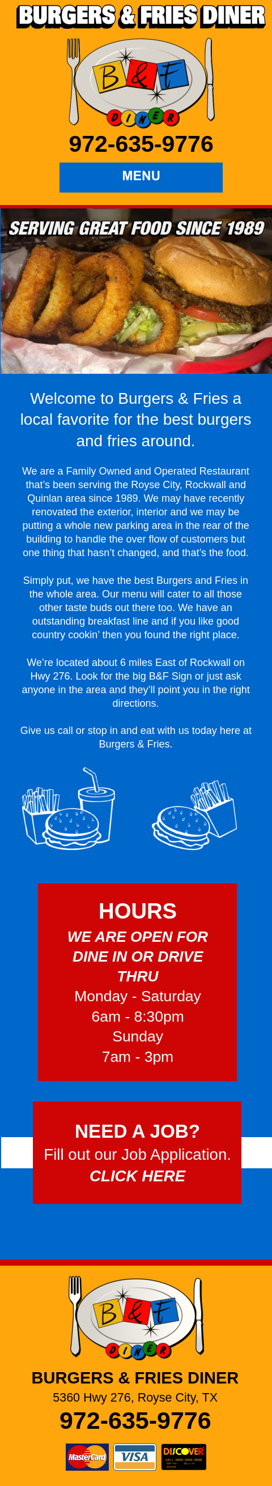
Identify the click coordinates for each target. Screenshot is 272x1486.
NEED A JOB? (137, 1131)
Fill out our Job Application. (137, 1154)
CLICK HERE (137, 1176)
